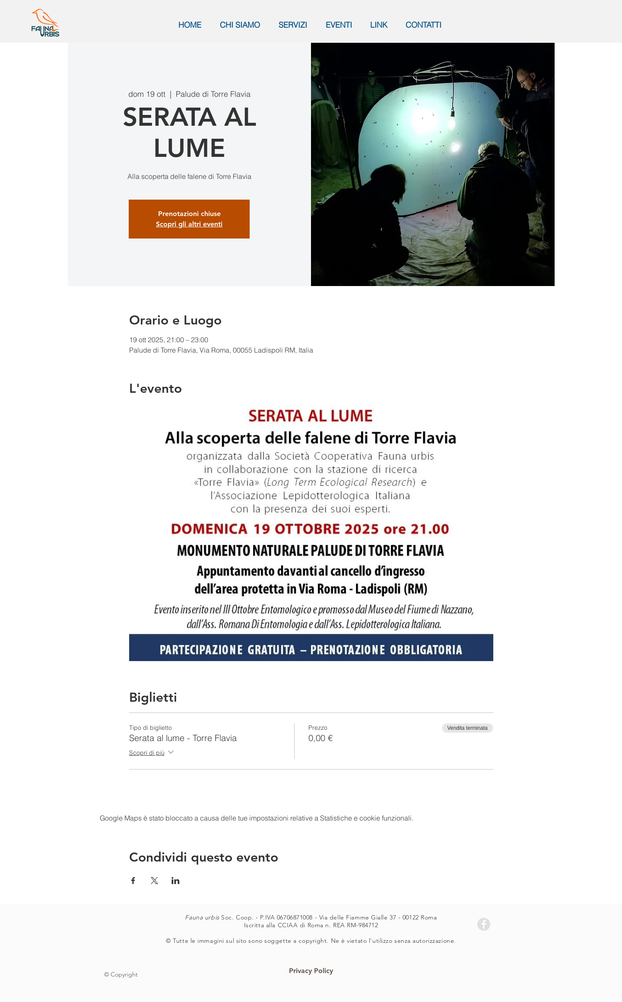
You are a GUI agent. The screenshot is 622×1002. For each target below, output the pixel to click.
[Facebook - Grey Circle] (483, 924)
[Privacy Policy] (311, 971)
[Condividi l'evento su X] (154, 880)
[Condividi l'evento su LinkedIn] (175, 880)
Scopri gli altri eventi (189, 224)
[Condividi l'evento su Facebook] (133, 880)
